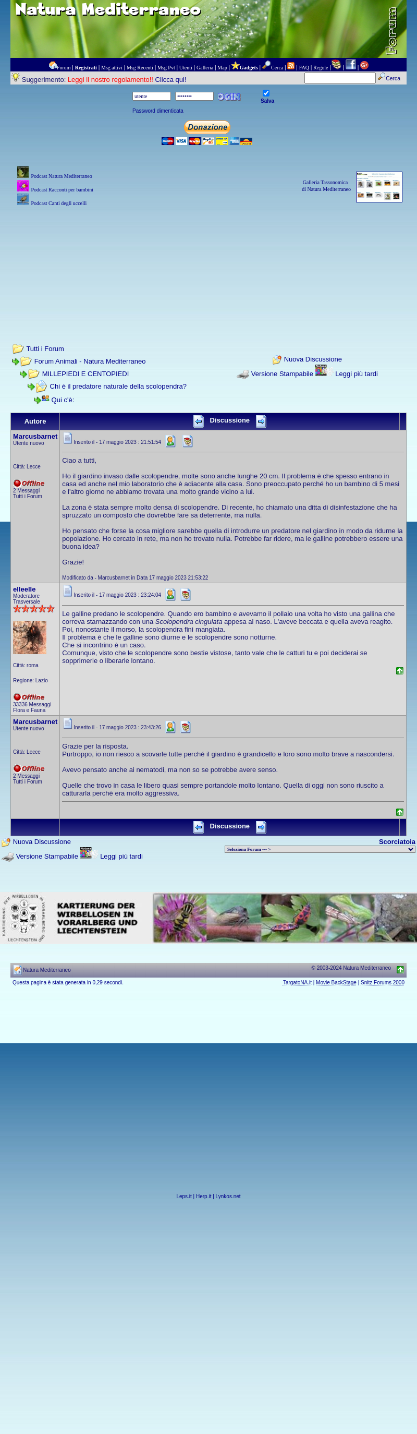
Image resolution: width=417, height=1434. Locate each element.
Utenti (185, 67)
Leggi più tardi (356, 374)
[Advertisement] (208, 261)
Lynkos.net (228, 1196)
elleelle (24, 589)
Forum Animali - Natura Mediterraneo (90, 361)
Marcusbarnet (35, 436)
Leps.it (183, 1196)
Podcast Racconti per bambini (62, 189)
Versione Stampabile (282, 374)
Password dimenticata (157, 111)
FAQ (304, 67)
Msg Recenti (140, 67)
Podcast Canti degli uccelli (59, 203)
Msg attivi (111, 67)
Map (222, 67)
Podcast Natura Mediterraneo (61, 176)
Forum (64, 67)
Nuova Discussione (313, 360)
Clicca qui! (171, 79)
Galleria (205, 67)
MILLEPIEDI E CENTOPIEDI (85, 374)
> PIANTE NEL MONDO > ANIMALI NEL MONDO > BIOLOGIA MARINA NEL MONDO (320, 849)
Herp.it (203, 1196)
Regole (320, 67)
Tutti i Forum (45, 349)
